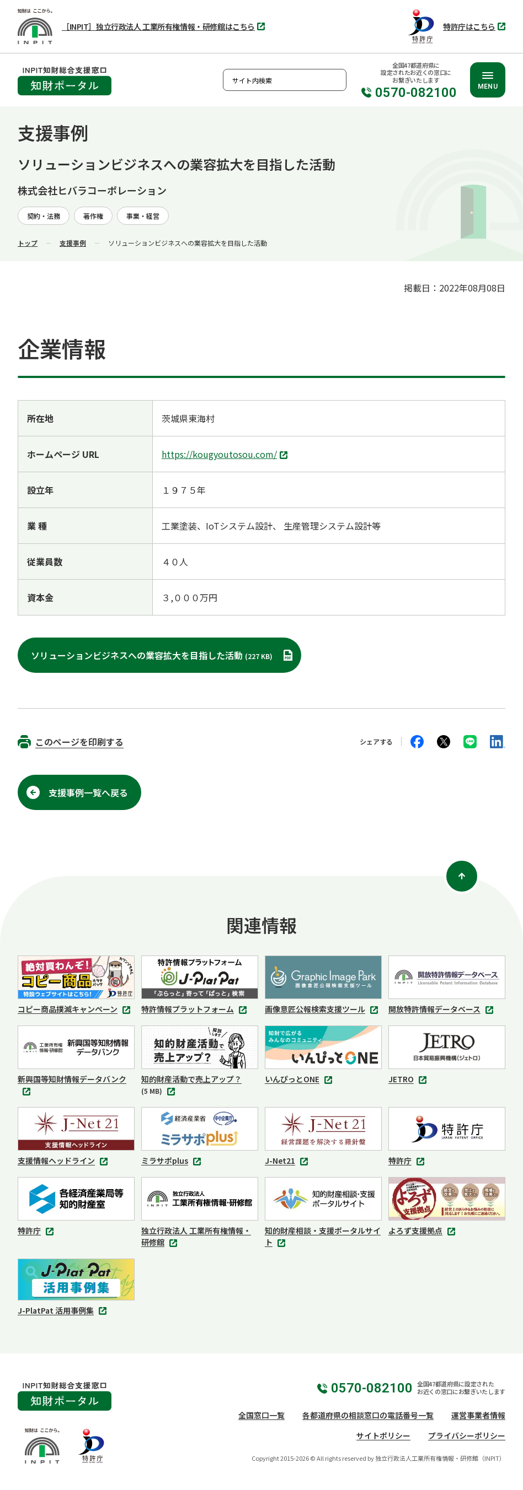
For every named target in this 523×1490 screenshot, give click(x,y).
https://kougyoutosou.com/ (226, 455)
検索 (335, 80)
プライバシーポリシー (466, 1435)
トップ (28, 242)
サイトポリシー (383, 1435)
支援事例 (73, 242)
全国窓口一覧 (261, 1415)
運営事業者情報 (478, 1415)
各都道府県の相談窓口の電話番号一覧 (368, 1415)
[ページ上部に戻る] (461, 876)
